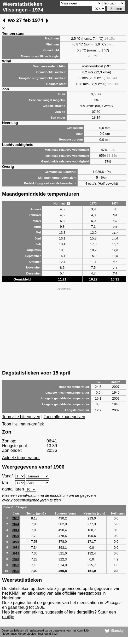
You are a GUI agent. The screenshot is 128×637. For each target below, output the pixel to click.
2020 (15, 535)
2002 (15, 564)
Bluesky (114, 630)
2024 (15, 524)
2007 (15, 518)
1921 (15, 547)
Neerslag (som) (94, 513)
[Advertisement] (64, 328)
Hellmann (118, 513)
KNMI (53, 633)
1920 (15, 559)
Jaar (16, 513)
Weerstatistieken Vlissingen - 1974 (23, 7)
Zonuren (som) (65, 513)
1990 (15, 541)
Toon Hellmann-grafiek (23, 424)
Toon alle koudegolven (64, 416)
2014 (15, 529)
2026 (15, 570)
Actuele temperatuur (21, 457)
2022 (15, 553)
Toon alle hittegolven (21, 416)
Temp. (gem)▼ (36, 513)
